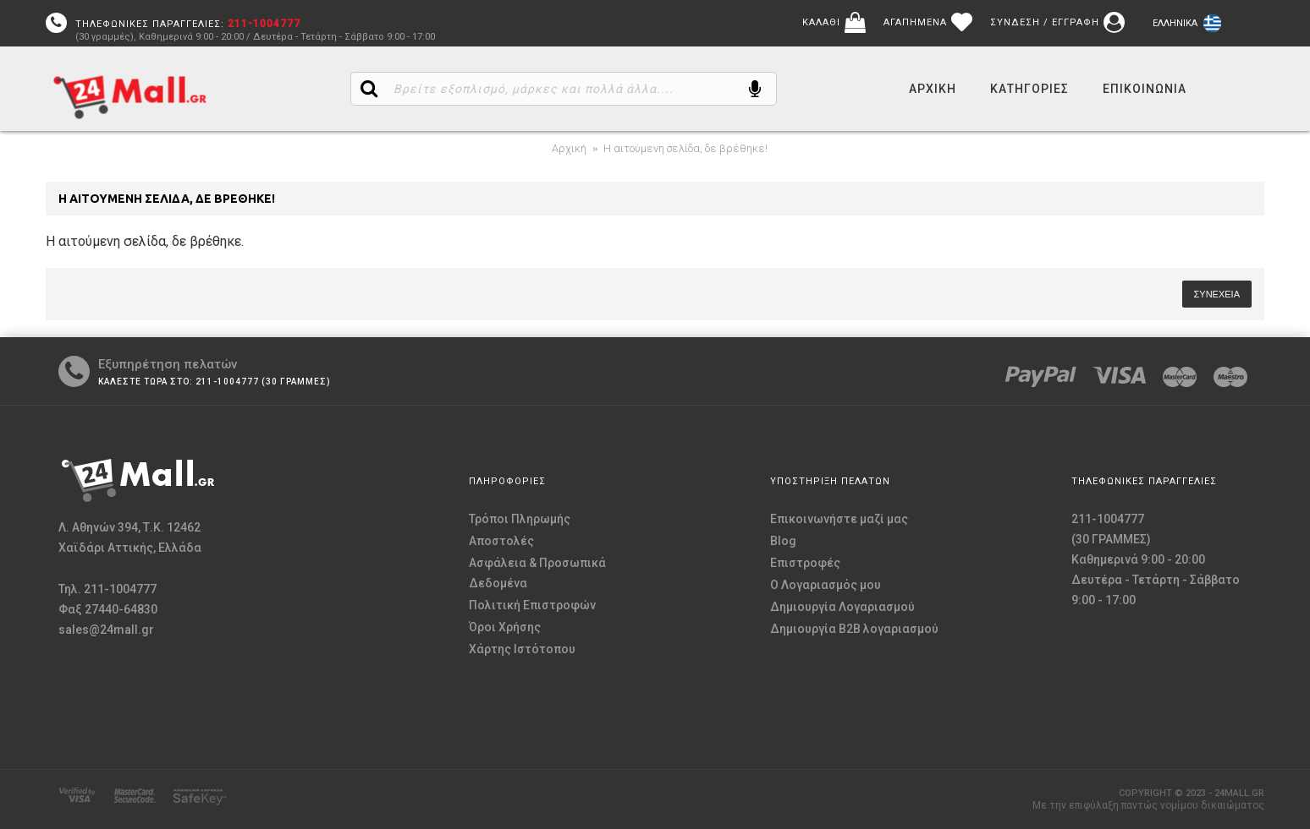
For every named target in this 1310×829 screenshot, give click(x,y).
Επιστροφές (805, 563)
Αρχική (569, 148)
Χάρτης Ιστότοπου (522, 649)
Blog (783, 541)
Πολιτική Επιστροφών (532, 605)
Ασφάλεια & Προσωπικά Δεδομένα (537, 573)
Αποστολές (501, 541)
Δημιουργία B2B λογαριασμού (854, 628)
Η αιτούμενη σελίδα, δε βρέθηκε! (685, 148)
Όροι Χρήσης (505, 627)
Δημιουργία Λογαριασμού (842, 607)
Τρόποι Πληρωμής (519, 519)
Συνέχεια (1217, 294)
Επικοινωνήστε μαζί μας (839, 519)
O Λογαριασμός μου (825, 585)
